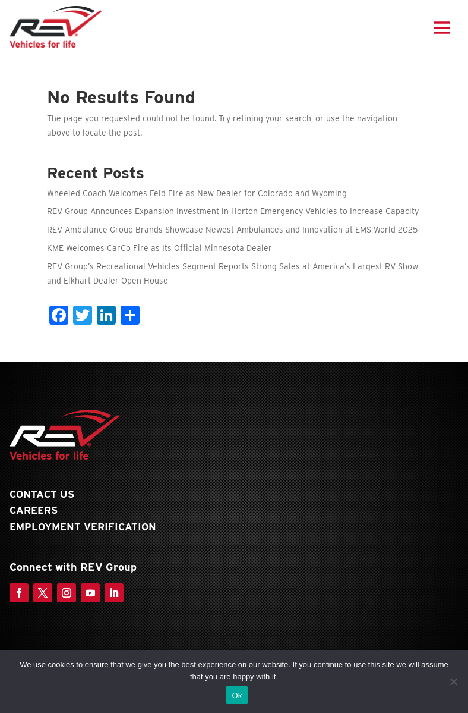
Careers (34, 510)
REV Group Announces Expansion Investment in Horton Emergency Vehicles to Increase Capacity (233, 211)
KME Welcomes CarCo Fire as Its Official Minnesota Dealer (159, 248)
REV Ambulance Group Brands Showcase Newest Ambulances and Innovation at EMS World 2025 (232, 229)
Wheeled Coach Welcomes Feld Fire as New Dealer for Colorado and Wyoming (197, 193)
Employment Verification (83, 527)
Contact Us (42, 494)
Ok (237, 695)
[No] (453, 681)
